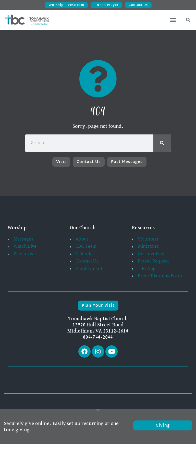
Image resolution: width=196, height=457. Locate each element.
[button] (173, 20)
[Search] (162, 143)
